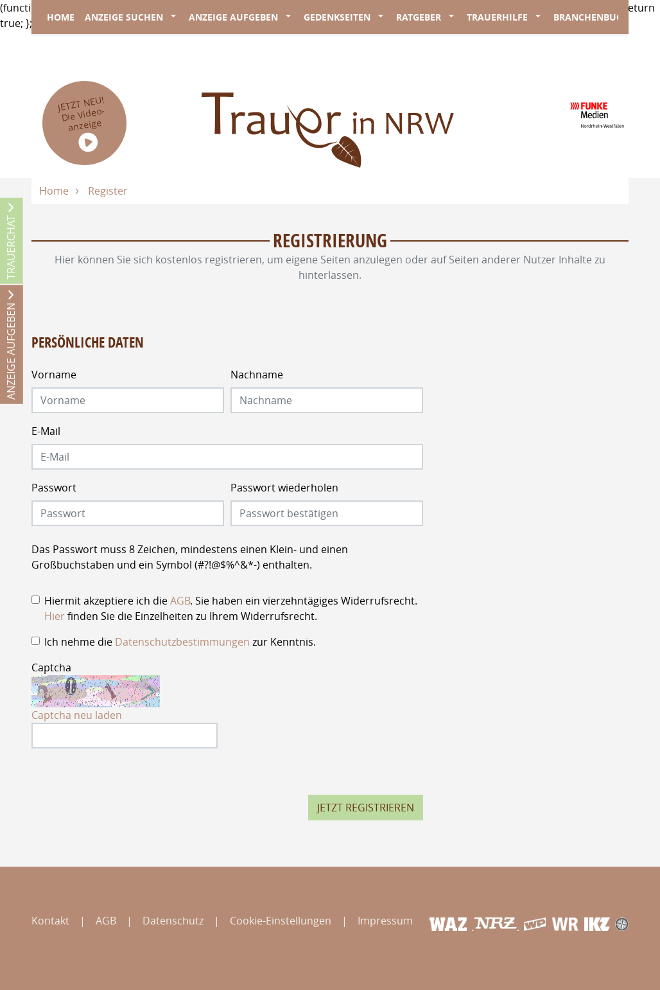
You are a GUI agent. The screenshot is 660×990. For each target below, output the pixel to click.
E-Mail (45, 431)
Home (60, 17)
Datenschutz (173, 921)
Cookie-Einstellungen (280, 921)
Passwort (53, 488)
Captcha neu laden (76, 715)
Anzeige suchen (124, 17)
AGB (180, 601)
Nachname (256, 374)
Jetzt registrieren (365, 807)
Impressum (385, 921)
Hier (54, 616)
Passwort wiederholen (284, 488)
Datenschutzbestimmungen (182, 642)
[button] (176, 17)
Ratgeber (418, 17)
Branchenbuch (591, 17)
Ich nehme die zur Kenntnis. (180, 642)
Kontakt (50, 921)
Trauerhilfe (497, 17)
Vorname (53, 374)
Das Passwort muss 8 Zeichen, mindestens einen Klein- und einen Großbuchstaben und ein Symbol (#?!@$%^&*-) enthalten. (189, 557)
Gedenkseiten (337, 17)
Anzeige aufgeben (233, 17)
